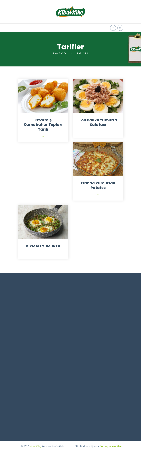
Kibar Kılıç (35, 446)
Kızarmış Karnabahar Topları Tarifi (43, 125)
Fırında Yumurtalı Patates (98, 185)
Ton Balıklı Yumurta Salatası (98, 122)
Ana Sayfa (60, 53)
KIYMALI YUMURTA (43, 246)
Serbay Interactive (110, 446)
